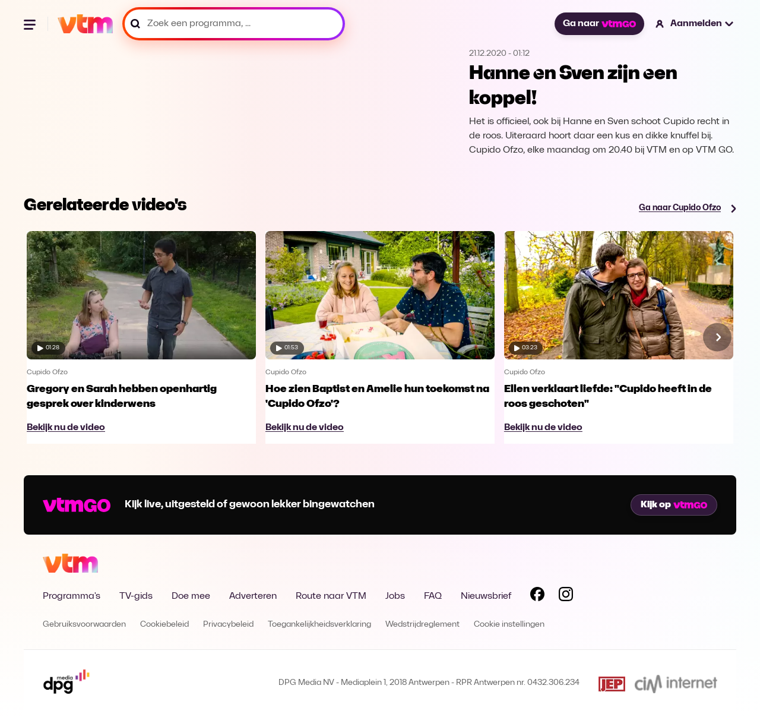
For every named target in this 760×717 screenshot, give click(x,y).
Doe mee (191, 596)
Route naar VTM (331, 596)
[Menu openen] (31, 24)
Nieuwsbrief (486, 596)
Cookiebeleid (164, 624)
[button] (695, 24)
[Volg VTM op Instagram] (566, 596)
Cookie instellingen (509, 624)
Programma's (71, 596)
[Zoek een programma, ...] (234, 24)
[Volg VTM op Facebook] (537, 596)
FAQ (433, 596)
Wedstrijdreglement (422, 624)
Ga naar (599, 24)
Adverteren (253, 596)
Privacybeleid (228, 624)
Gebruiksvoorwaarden (84, 624)
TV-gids (136, 596)
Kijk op (674, 505)
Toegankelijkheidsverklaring (319, 624)
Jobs (395, 596)
